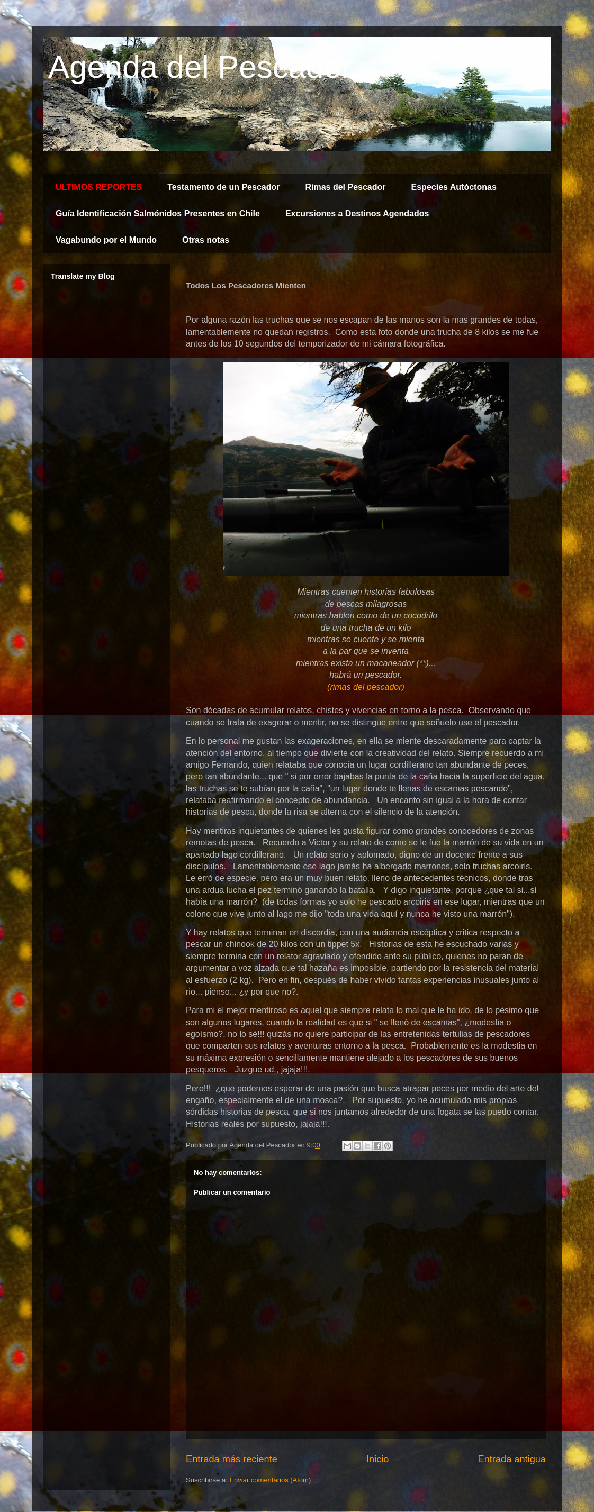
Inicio (377, 1459)
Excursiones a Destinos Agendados (357, 213)
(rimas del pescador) (365, 686)
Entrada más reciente (231, 1459)
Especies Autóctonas (454, 187)
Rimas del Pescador (345, 187)
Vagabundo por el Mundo (106, 239)
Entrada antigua (512, 1459)
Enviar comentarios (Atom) (270, 1480)
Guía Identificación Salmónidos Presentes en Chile (158, 213)
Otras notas (205, 239)
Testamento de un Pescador (223, 187)
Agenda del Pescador (200, 67)
